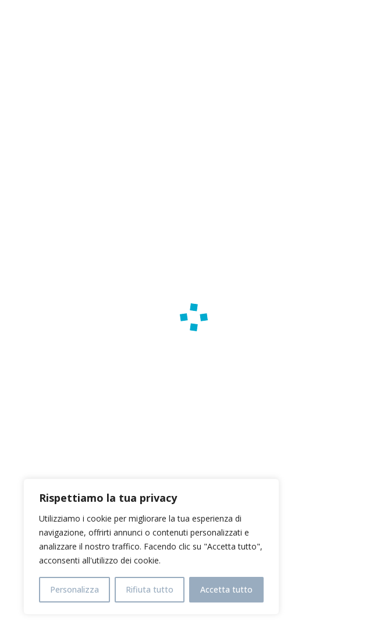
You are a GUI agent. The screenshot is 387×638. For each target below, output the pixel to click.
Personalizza (74, 589)
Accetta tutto (226, 589)
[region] (151, 546)
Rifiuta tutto (149, 589)
